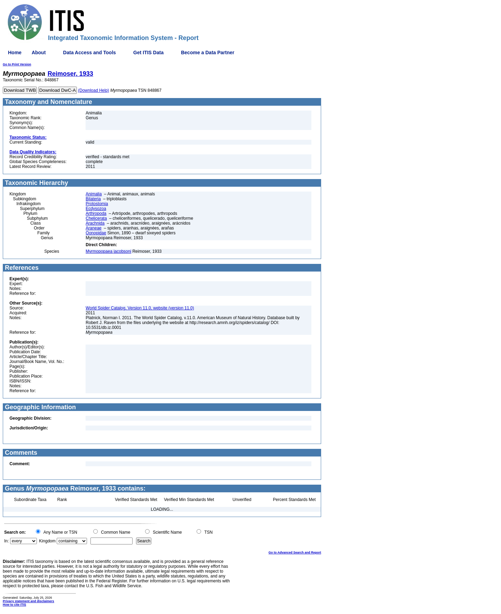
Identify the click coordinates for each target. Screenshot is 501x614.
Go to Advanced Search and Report (295, 552)
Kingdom (47, 541)
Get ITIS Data (148, 52)
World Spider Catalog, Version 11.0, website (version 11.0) (140, 308)
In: (6, 541)
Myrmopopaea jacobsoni (108, 251)
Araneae (93, 228)
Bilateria (93, 198)
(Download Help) (93, 90)
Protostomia (97, 203)
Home (15, 52)
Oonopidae (96, 233)
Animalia (94, 194)
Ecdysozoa (96, 208)
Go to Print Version (17, 64)
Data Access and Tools (89, 52)
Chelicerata (96, 218)
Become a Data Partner (207, 52)
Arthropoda (96, 213)
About (39, 52)
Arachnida (95, 223)
